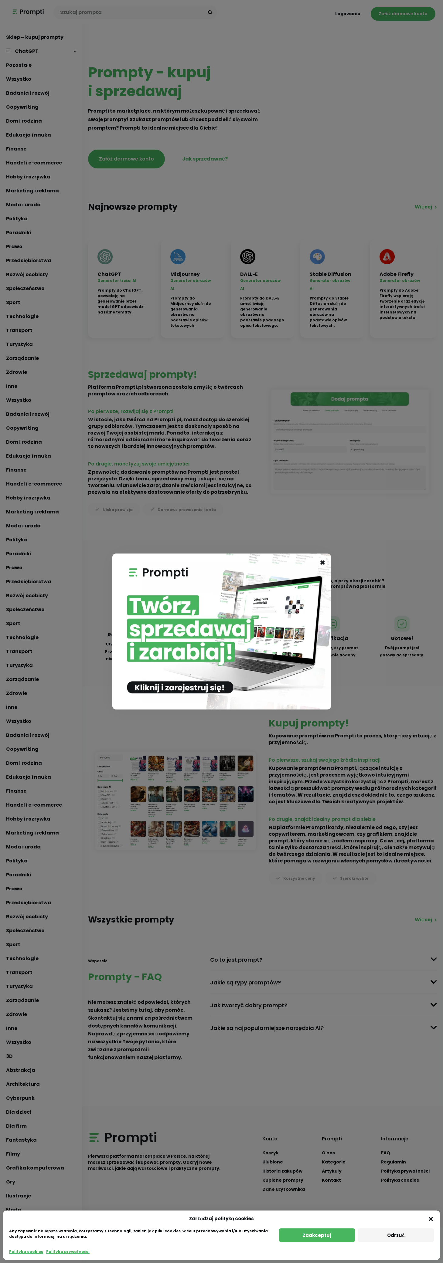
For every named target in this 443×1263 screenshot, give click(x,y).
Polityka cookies (26, 1251)
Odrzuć (396, 1235)
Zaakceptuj (317, 1235)
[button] (431, 1219)
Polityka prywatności (68, 1251)
